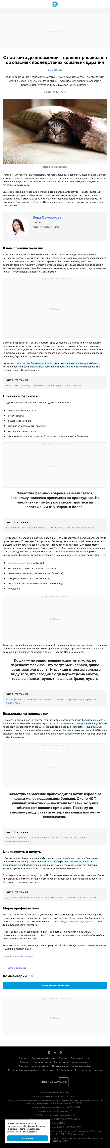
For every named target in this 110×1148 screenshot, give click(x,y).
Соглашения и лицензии (43, 1058)
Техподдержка (64, 1070)
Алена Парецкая (25, 956)
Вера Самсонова (47, 217)
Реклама (63, 1058)
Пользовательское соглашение (34, 1066)
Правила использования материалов (72, 1062)
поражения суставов (20, 563)
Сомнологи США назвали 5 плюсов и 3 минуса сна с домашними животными (50, 527)
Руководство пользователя (88, 1070)
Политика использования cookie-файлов (72, 1066)
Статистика (48, 1070)
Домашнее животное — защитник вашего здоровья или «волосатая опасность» (52, 897)
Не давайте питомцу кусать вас (79, 921)
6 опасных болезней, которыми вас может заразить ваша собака (43, 385)
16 (63, 92)
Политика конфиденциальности (35, 1062)
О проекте (23, 1058)
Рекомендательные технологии (23, 1070)
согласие (11, 1131)
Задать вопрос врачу (81, 1058)
